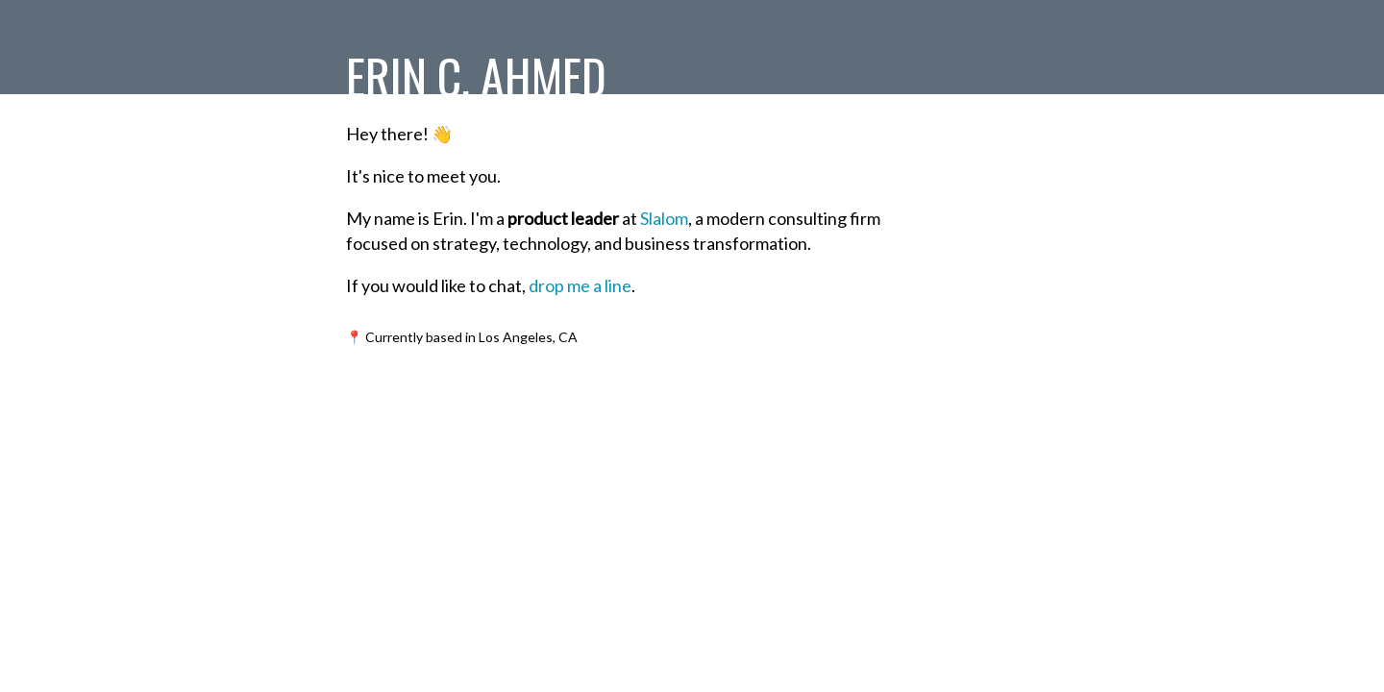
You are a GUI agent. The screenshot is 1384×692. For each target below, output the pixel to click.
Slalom (664, 218)
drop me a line (580, 285)
